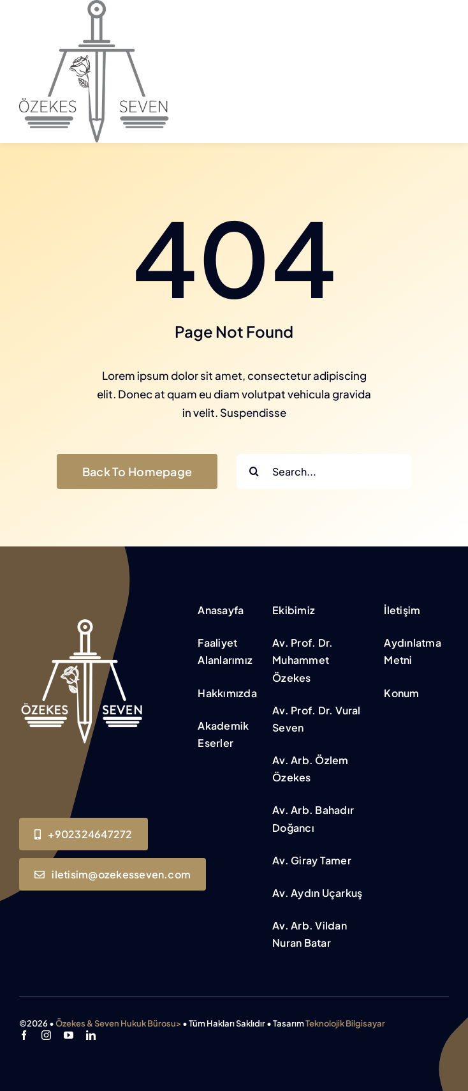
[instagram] (46, 1035)
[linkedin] (91, 1035)
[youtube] (68, 1035)
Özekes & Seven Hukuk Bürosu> (118, 1023)
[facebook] (24, 1035)
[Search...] (324, 471)
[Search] (254, 471)
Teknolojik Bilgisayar (345, 1023)
